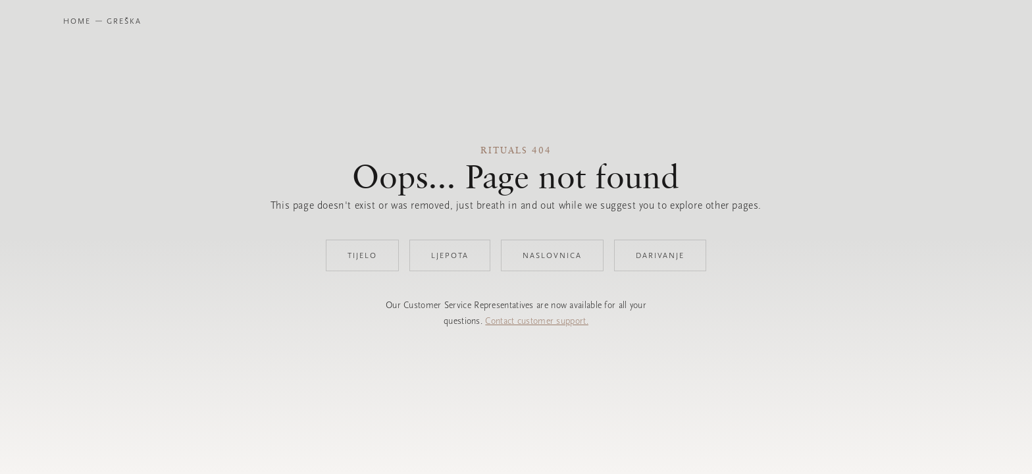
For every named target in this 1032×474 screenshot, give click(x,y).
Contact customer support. (536, 321)
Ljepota (450, 255)
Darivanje (660, 255)
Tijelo (362, 255)
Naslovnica (552, 255)
